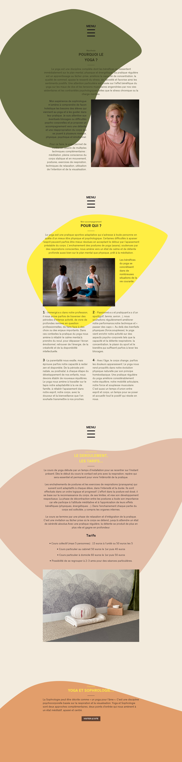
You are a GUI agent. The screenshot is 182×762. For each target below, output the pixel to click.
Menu (91, 26)
